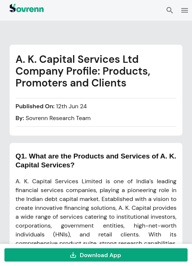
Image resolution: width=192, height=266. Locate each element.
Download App (96, 255)
